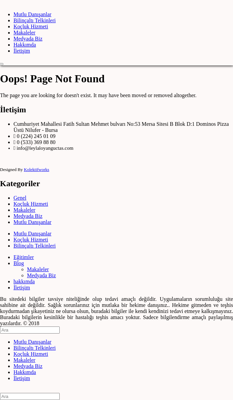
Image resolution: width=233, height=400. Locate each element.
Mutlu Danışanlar (32, 14)
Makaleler (24, 32)
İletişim (21, 51)
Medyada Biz (27, 38)
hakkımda (24, 281)
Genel (19, 198)
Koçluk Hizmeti (30, 26)
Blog (18, 263)
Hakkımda (24, 45)
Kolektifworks (36, 169)
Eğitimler (23, 257)
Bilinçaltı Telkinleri (34, 20)
